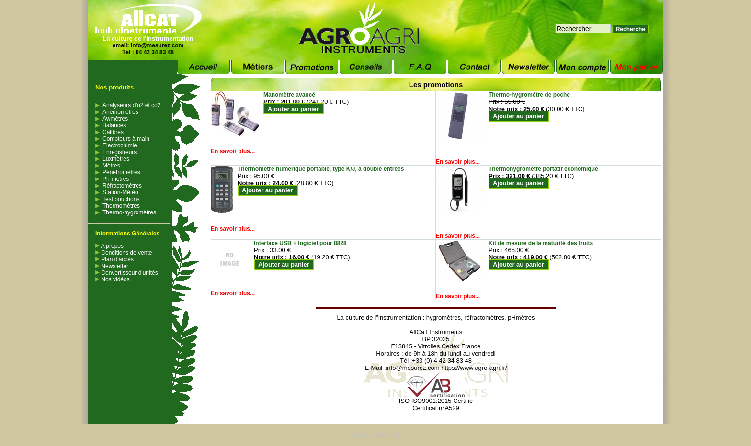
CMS (358, 435)
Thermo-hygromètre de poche (529, 94)
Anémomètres (120, 112)
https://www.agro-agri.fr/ (474, 367)
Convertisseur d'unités (126, 272)
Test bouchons (120, 199)
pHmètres (521, 317)
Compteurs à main (125, 138)
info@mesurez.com (157, 45)
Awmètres (115, 118)
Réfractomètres (122, 185)
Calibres (113, 132)
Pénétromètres (121, 172)
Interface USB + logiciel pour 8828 (300, 243)
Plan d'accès (114, 259)
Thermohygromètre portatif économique (543, 169)
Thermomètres (121, 205)
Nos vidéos (112, 279)
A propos (109, 246)
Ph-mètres (115, 179)
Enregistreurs (119, 152)
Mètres (111, 165)
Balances (114, 125)
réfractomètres (484, 317)
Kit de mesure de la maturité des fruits (541, 243)
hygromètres (443, 317)
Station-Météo (120, 192)
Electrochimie (119, 145)
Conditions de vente (123, 252)
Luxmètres (115, 159)
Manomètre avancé (289, 94)
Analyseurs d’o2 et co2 (131, 105)
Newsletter (111, 266)
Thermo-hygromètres (129, 212)
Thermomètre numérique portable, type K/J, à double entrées (321, 169)
